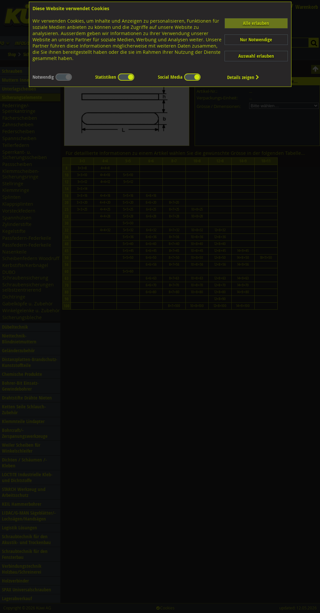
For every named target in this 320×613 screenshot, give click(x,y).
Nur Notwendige (256, 39)
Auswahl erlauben (256, 55)
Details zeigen (243, 77)
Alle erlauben (256, 23)
